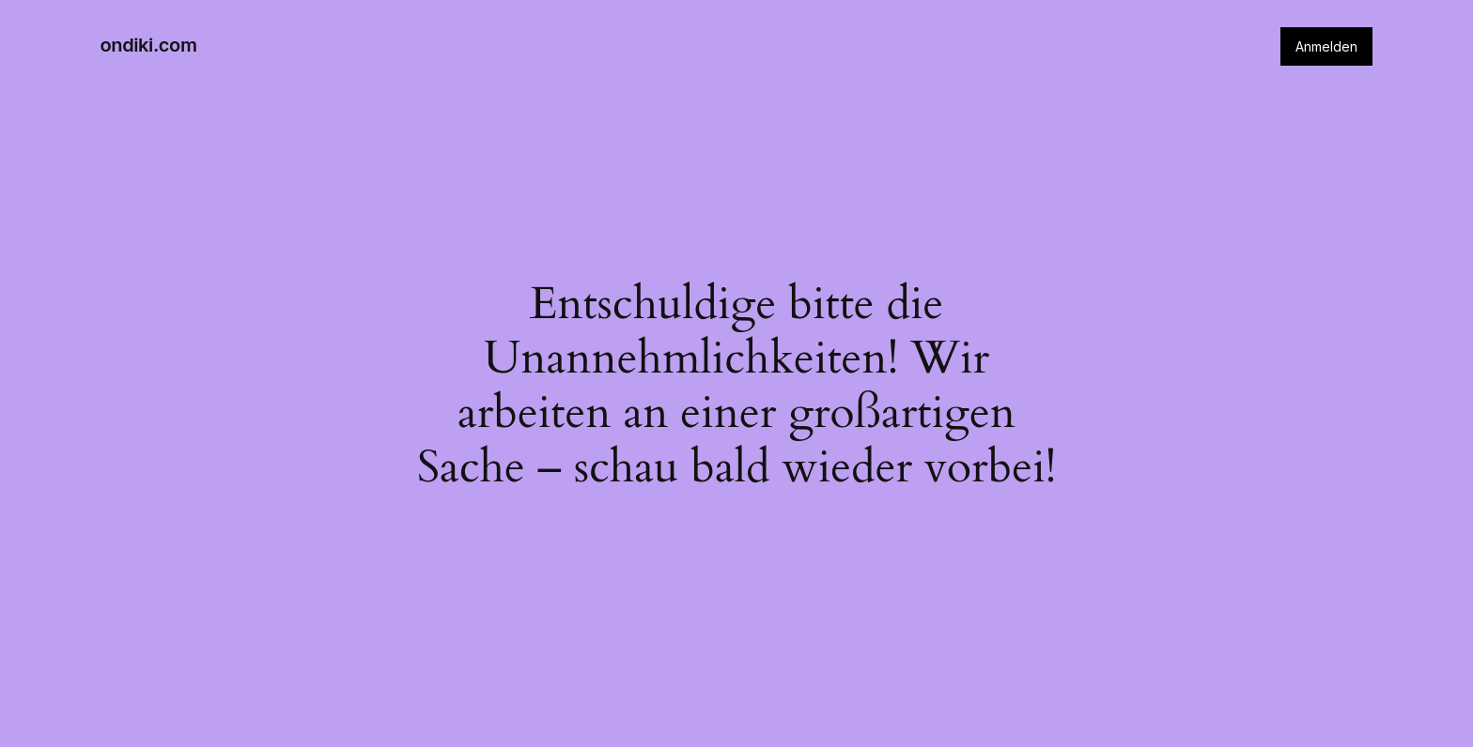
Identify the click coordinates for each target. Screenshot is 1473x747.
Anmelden (1326, 46)
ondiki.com (149, 45)
